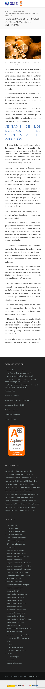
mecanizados (9, 491)
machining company (14, 581)
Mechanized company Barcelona (19, 628)
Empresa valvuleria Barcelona (18, 572)
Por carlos (28, 62)
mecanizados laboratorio (16, 613)
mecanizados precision (15, 616)
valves (9, 654)
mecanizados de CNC (15, 607)
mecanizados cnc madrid (16, 600)
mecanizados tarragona (15, 622)
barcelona (8, 471)
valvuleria (10, 660)
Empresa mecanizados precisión (19, 566)
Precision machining (25, 504)
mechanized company (15, 625)
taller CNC (31, 510)
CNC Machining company (16, 538)
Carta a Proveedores (12, 414)
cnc (21, 471)
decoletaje (11, 547)
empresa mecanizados (15, 560)
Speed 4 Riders (10, 419)
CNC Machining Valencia (16, 544)
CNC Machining (13, 528)
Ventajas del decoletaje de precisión (20, 376)
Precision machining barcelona (23, 507)
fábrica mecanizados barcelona (18, 575)
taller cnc (10, 644)
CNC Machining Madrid (15, 541)
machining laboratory (15, 588)
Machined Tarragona (14, 578)
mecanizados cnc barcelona (28, 494)
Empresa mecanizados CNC (22, 478)
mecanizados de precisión (14, 497)
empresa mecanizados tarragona (19, 569)
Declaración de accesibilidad (15, 405)
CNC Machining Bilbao (15, 534)
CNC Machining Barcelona (16, 531)
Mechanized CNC (11, 504)
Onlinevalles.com (33, 676)
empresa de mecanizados (16, 553)
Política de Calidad (11, 410)
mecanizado (16, 487)
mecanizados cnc (11, 494)
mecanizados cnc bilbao (15, 597)
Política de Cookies (12, 395)
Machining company (12, 484)
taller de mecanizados (15, 647)
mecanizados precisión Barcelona (19, 619)
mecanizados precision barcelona (24, 501)
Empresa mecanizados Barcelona (19, 563)
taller (9, 641)
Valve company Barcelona (16, 650)
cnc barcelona (12, 525)
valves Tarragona (13, 657)
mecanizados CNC (14, 591)
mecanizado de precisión (30, 487)
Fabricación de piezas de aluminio (19, 373)
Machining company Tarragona (18, 585)
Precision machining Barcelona (16, 510)
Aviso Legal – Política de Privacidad (17, 400)
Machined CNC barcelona (27, 481)
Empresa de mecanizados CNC (18, 556)
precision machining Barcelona (18, 635)
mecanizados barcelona (23, 491)
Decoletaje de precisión (16, 370)
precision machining (14, 632)
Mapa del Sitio (10, 391)
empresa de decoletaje (15, 550)
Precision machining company (18, 638)
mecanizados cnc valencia (16, 603)
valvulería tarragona (14, 663)
